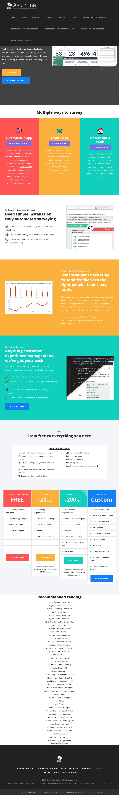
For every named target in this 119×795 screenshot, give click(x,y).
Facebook (86, 768)
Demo (24, 17)
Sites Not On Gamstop (59, 661)
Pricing (62, 17)
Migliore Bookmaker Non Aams (59, 730)
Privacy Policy (70, 772)
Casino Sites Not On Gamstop (59, 665)
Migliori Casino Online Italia (59, 618)
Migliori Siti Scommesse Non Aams (59, 29)
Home (13, 17)
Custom (101, 499)
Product (36, 17)
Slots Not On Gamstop (60, 632)
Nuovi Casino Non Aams (59, 724)
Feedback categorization (76, 792)
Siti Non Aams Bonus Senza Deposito (59, 720)
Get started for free (16, 80)
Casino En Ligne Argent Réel (59, 740)
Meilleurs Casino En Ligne (59, 707)
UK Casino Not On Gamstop (59, 641)
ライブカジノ (59, 704)
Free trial (45, 557)
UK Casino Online (59, 655)
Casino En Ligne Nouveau (59, 714)
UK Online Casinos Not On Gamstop (59, 622)
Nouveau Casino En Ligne (59, 697)
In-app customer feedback (24, 792)
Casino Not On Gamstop (59, 658)
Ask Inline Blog (69, 768)
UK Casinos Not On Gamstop (59, 651)
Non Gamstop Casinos (21, 40)
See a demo (11, 72)
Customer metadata (97, 792)
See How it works (59, 143)
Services (50, 17)
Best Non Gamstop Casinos (60, 615)
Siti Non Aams (59, 694)
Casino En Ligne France (59, 737)
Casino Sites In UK (59, 668)
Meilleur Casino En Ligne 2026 (59, 727)
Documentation (26, 768)
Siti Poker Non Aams (59, 744)
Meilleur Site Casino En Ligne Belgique (59, 691)
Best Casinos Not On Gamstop (24, 29)
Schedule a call (17, 406)
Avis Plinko (59, 701)
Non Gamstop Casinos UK (59, 602)
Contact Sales (101, 578)
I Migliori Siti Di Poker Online (59, 605)
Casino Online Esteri (59, 734)
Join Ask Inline (17, 557)
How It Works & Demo (18, 143)
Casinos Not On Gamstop (94, 17)
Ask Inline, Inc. (54, 780)
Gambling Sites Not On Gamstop (59, 681)
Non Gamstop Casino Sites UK (59, 678)
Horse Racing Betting (59, 671)
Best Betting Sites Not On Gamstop (59, 674)
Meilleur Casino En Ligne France (59, 717)
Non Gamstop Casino (59, 612)
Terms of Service (50, 772)
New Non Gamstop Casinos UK (59, 608)
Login (74, 17)
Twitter (98, 768)
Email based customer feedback (51, 792)
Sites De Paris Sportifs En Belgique (59, 688)
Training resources (47, 768)
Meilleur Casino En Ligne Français (59, 711)
